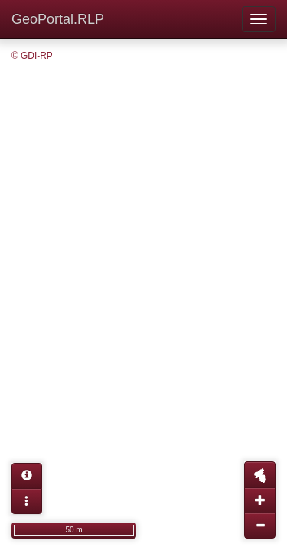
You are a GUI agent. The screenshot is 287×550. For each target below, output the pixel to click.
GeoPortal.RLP (57, 19)
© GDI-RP (32, 55)
